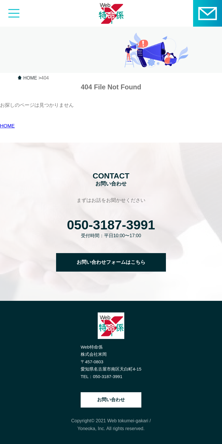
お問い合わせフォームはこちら (111, 262)
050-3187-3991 (111, 225)
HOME (7, 126)
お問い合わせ (111, 399)
